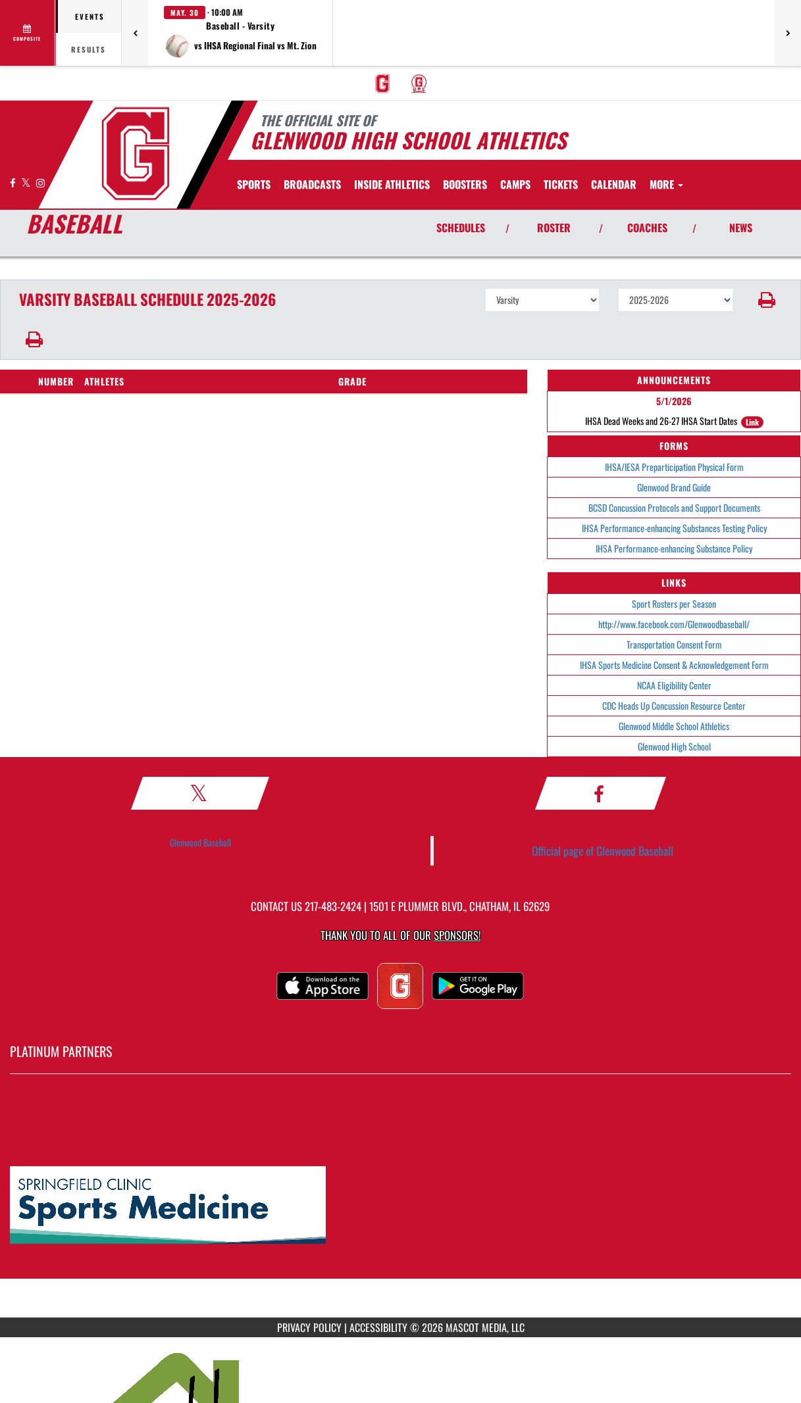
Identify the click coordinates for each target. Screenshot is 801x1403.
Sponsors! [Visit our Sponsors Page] (457, 935)
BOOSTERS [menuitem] (465, 184)
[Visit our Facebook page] (14, 182)
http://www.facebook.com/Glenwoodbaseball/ (674, 624)
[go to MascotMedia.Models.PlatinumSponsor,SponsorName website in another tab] (400, 1205)
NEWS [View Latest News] (740, 227)
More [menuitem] (666, 184)
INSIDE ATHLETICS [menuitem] (392, 184)
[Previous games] (135, 33)
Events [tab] (90, 16)
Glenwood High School (674, 746)
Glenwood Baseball (200, 842)
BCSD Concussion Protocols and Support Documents (674, 507)
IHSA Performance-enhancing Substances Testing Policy (674, 528)
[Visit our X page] (27, 182)
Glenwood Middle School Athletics (674, 726)
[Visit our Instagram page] (40, 182)
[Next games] (788, 33)
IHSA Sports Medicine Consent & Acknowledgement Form (674, 665)
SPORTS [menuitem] (254, 184)
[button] (240, 33)
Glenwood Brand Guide (674, 487)
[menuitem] (382, 83)
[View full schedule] (28, 33)
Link (752, 422)
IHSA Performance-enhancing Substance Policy (674, 548)
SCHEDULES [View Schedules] (460, 227)
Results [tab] (88, 49)
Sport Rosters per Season (674, 603)
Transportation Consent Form (674, 644)
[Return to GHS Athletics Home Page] (135, 154)
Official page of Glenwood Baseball (602, 850)
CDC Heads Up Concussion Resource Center (674, 705)
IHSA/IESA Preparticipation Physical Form (674, 467)
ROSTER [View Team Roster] (554, 227)
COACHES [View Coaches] (647, 227)
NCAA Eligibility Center (674, 685)
